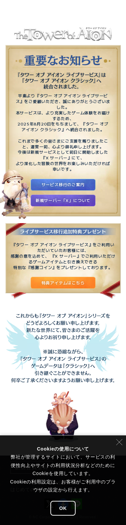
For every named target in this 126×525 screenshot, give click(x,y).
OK (63, 508)
